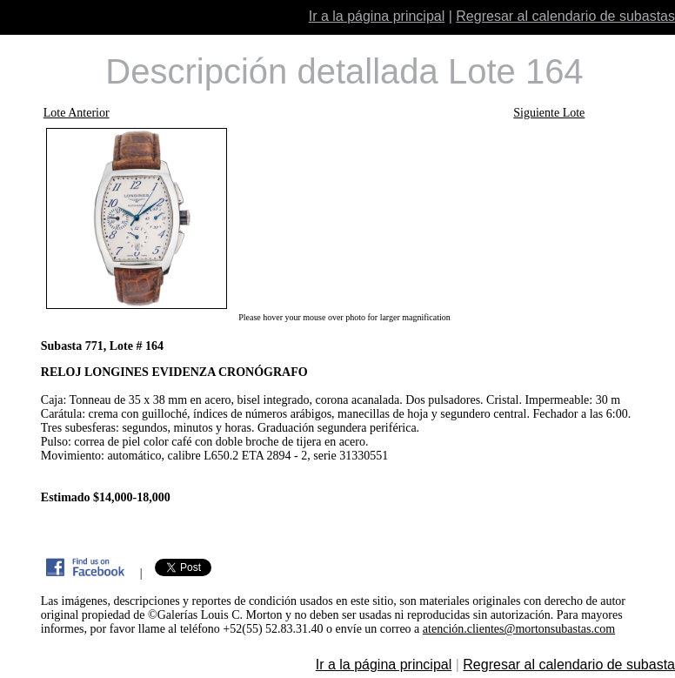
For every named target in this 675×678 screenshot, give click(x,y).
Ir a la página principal (377, 16)
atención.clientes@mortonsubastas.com (519, 628)
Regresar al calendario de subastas (565, 16)
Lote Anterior (76, 112)
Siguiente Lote (549, 112)
